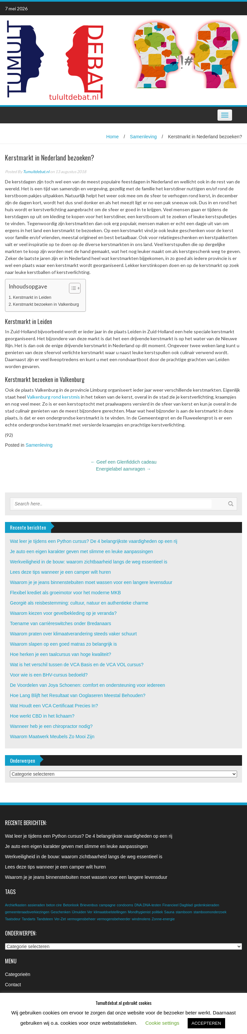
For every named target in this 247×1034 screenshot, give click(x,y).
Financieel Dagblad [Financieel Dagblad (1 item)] (177, 905)
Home (112, 136)
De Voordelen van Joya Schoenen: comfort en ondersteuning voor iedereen (87, 685)
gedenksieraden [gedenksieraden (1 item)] (206, 905)
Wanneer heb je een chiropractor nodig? (51, 726)
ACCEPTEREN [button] (206, 1023)
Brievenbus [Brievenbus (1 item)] (88, 905)
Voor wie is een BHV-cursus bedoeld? (49, 675)
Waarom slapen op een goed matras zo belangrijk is (63, 644)
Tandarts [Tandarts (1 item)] (28, 919)
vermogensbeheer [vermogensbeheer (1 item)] (81, 919)
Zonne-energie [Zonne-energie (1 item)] (163, 919)
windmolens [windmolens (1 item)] (141, 919)
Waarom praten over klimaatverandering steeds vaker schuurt (73, 633)
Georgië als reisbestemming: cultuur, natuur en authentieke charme (79, 603)
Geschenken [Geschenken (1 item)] (61, 912)
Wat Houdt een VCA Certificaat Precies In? (54, 705)
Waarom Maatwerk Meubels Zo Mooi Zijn (52, 736)
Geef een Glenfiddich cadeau (123, 462)
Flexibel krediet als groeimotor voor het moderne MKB (65, 592)
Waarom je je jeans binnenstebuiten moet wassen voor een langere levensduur (91, 582)
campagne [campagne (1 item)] (107, 905)
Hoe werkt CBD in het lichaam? (42, 716)
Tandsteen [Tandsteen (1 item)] (44, 919)
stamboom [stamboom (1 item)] (184, 912)
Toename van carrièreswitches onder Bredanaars (60, 623)
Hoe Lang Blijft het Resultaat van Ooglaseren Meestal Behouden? (78, 695)
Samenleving (143, 136)
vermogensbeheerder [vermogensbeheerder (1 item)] (113, 919)
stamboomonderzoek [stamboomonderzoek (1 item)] (209, 912)
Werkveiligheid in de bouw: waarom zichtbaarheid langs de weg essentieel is (88, 561)
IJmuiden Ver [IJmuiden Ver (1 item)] (82, 912)
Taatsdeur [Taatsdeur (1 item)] (13, 919)
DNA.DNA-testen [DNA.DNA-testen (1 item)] (147, 905)
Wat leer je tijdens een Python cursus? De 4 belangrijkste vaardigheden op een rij (93, 541)
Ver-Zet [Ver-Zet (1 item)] (60, 919)
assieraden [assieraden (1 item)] (36, 905)
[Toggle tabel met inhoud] (71, 288)
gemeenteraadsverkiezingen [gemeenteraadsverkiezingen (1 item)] (27, 912)
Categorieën (17, 974)
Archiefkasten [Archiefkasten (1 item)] (16, 905)
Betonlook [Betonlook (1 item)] (71, 905)
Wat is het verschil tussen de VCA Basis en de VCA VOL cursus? (77, 664)
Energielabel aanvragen (123, 469)
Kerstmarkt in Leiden (32, 297)
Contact (13, 984)
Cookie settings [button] (162, 1023)
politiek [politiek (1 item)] (157, 912)
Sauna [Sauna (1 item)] (169, 912)
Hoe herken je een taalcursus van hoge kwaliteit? (60, 654)
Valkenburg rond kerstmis (53, 397)
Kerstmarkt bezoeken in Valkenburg (46, 304)
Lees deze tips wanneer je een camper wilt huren (60, 572)
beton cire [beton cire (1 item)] (54, 905)
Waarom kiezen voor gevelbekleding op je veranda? (63, 613)
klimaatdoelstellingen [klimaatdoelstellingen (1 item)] (110, 912)
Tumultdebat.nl (36, 171)
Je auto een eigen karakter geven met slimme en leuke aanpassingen (81, 551)
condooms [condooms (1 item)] (125, 905)
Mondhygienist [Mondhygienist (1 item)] (139, 912)
